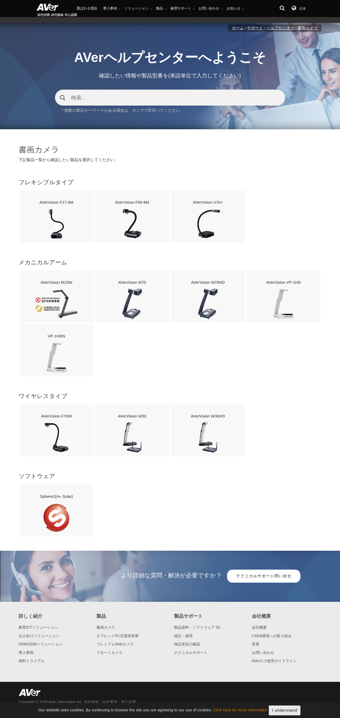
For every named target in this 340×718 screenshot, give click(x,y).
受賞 (255, 644)
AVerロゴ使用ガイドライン (274, 661)
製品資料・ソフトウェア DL (197, 627)
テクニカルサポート (190, 652)
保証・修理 (183, 636)
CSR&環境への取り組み (272, 636)
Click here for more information (240, 713)
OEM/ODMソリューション (41, 644)
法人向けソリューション (39, 636)
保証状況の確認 (187, 644)
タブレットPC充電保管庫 (117, 636)
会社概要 (259, 627)
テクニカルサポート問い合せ (263, 576)
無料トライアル (32, 661)
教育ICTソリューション (38, 627)
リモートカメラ (109, 652)
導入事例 (26, 652)
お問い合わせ (263, 652)
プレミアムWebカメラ (115, 644)
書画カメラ (105, 627)
